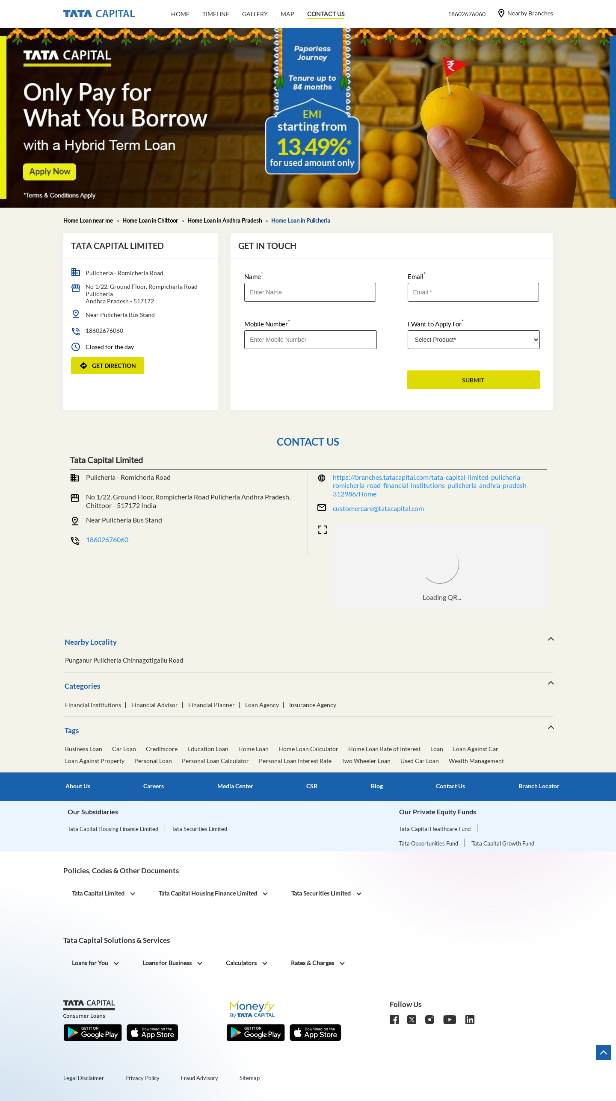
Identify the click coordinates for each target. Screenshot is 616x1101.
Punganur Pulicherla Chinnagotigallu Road (124, 660)
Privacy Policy (142, 1078)
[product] (474, 339)
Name (253, 275)
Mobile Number (267, 323)
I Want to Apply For (436, 323)
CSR (311, 786)
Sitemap (250, 1078)
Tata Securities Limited (199, 828)
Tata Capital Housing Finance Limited (113, 828)
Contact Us (450, 786)
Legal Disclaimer (83, 1078)
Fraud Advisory (199, 1078)
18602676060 (104, 330)
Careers (153, 786)
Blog (377, 786)
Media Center (235, 786)
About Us (77, 786)
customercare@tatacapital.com (378, 508)
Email (417, 275)
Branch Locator (539, 786)
